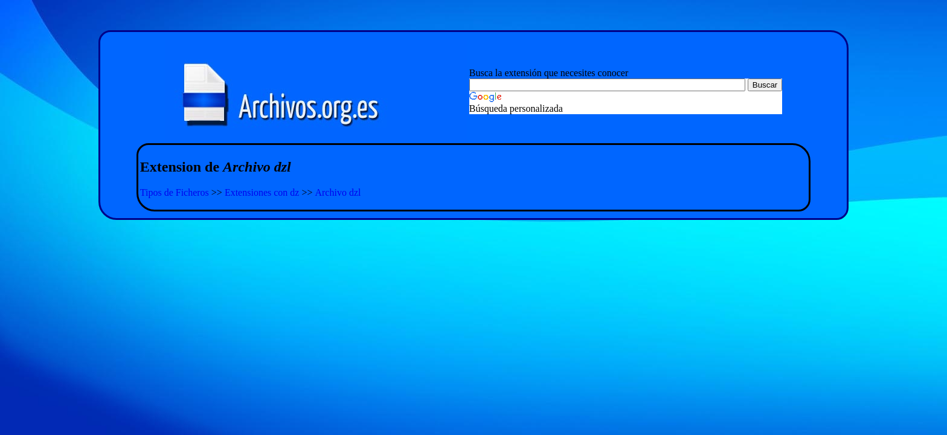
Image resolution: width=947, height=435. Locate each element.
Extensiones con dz (262, 192)
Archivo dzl (338, 192)
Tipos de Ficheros (174, 192)
